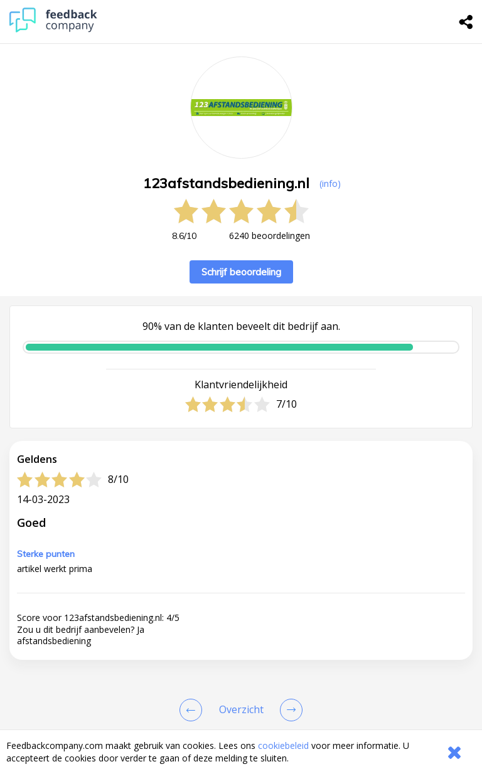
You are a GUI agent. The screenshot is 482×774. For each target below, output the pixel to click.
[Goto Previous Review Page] (193, 710)
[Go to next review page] (289, 710)
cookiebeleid (283, 745)
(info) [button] (330, 183)
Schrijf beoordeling (241, 272)
